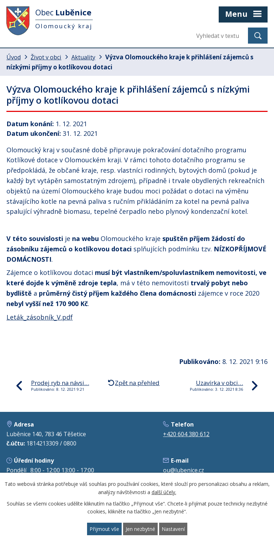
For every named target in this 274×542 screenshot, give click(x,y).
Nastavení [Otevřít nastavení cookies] (173, 529)
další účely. (164, 492)
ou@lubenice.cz (183, 470)
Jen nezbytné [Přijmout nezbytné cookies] (140, 529)
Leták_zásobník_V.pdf (39, 317)
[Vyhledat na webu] (219, 36)
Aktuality (83, 57)
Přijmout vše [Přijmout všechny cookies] (104, 529)
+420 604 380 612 (186, 434)
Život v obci (46, 57)
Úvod (13, 57)
